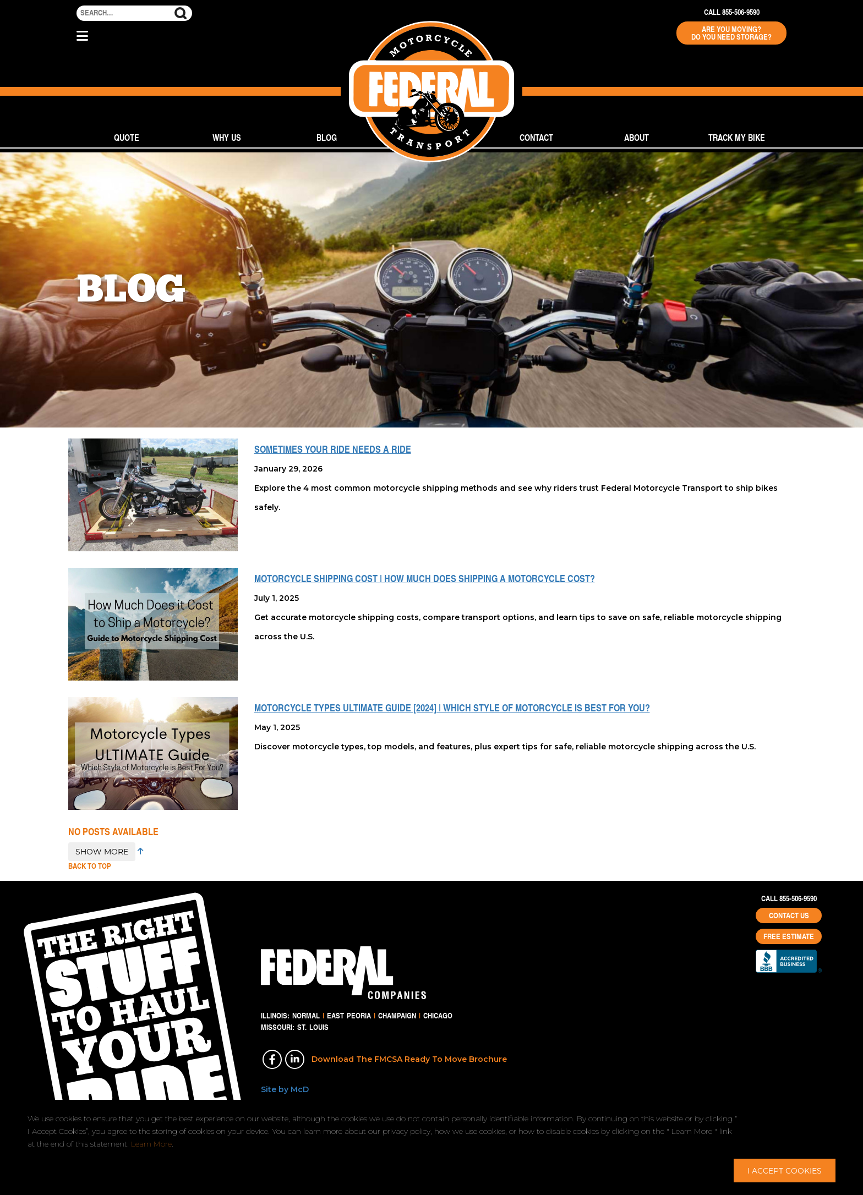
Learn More (151, 1144)
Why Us (226, 137)
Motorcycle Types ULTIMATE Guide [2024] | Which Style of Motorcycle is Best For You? (452, 707)
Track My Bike (736, 137)
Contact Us (789, 915)
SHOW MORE (101, 851)
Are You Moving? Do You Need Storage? (731, 33)
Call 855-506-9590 (732, 12)
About (636, 137)
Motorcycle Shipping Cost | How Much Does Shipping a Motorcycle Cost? (424, 578)
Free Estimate (788, 936)
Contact (536, 137)
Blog (326, 137)
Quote (126, 137)
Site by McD (285, 1089)
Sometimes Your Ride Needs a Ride (332, 449)
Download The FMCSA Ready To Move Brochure (409, 1059)
